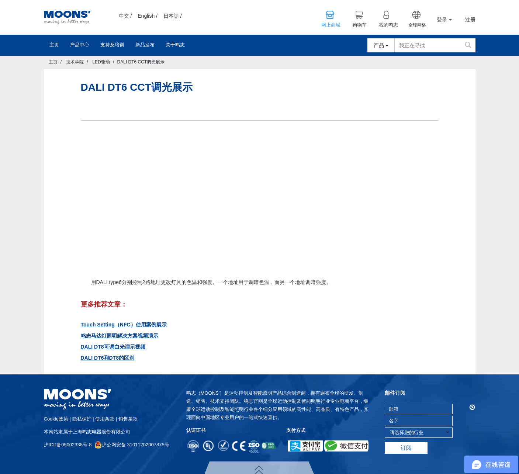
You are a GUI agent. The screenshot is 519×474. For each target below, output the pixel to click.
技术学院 (75, 62)
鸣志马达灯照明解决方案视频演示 (119, 336)
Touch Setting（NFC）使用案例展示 (124, 325)
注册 (470, 20)
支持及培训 (112, 45)
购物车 (359, 25)
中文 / (125, 16)
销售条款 (128, 419)
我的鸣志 (388, 25)
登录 (444, 20)
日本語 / (172, 16)
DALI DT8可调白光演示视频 (113, 347)
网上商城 (330, 25)
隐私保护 (81, 419)
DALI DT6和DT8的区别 (107, 358)
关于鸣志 (175, 45)
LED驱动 (101, 62)
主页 (54, 45)
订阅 (406, 447)
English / (148, 16)
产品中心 (79, 45)
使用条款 (104, 419)
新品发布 (145, 45)
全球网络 (417, 25)
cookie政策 (56, 419)
